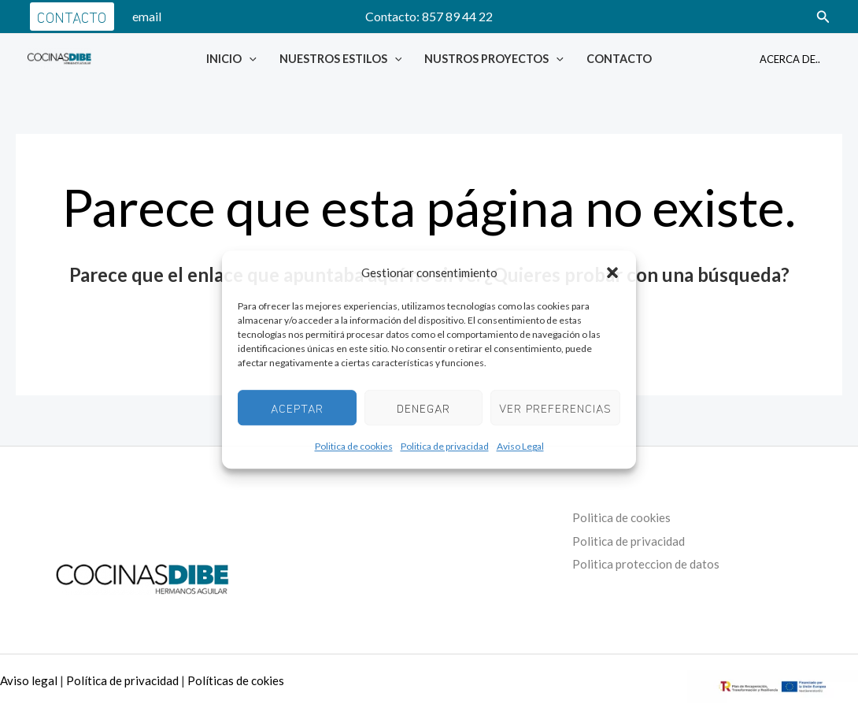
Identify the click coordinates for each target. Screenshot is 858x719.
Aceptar (297, 407)
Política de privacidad (122, 680)
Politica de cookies (354, 447)
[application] (249, 58)
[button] (612, 273)
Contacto (619, 58)
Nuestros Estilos (340, 58)
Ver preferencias (555, 407)
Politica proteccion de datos (648, 563)
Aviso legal (28, 680)
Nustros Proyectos (494, 58)
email (146, 16)
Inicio (231, 58)
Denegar (423, 407)
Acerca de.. (790, 59)
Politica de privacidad (445, 447)
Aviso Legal (520, 447)
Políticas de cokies (235, 680)
